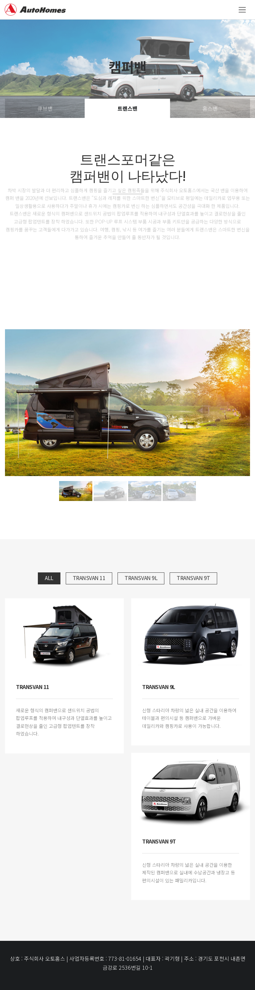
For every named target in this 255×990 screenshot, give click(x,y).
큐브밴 (45, 108)
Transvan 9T (193, 578)
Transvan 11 (89, 578)
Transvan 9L (141, 578)
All (49, 578)
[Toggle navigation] (242, 10)
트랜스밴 (127, 108)
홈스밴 (210, 108)
